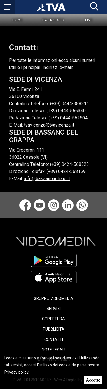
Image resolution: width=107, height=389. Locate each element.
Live (89, 20)
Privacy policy (16, 372)
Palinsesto (53, 20)
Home (17, 20)
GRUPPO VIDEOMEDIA (53, 298)
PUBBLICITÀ (53, 329)
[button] (94, 6)
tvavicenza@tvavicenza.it (49, 125)
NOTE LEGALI (53, 349)
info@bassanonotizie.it (47, 178)
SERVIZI (54, 308)
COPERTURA (53, 319)
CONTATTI (53, 339)
